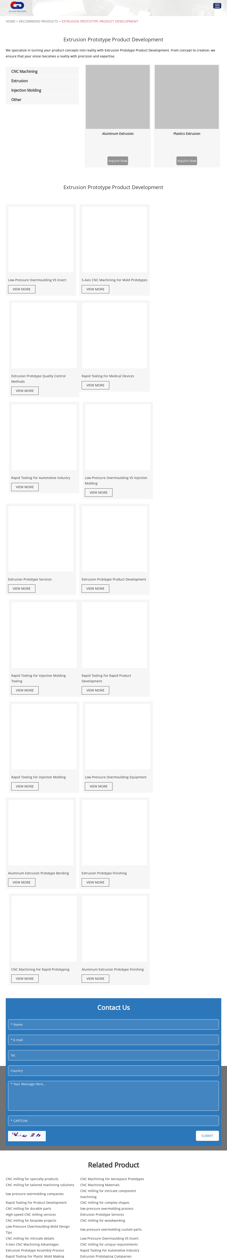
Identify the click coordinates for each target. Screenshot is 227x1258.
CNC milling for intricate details (102, 1035)
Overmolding (16, 1225)
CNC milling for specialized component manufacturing (36, 1086)
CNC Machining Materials (25, 1002)
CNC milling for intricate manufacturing (108, 1053)
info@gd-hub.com (31, 1156)
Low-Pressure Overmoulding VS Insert (37, 279)
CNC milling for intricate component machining (177, 1002)
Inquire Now (117, 161)
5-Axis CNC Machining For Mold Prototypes (105, 282)
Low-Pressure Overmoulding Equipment (185, 582)
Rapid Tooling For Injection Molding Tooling (181, 484)
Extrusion (163, 1144)
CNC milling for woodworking (100, 1026)
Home (10, 21)
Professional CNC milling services (31, 1074)
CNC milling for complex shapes (102, 1011)
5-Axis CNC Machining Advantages (32, 1041)
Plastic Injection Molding (24, 1208)
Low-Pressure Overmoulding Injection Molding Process (106, 1086)
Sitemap (55, 1171)
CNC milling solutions (166, 1062)
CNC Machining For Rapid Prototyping (183, 683)
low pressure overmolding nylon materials (110, 1110)
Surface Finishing (92, 1234)
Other (85, 1194)
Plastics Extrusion (186, 133)
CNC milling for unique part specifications (181, 1086)
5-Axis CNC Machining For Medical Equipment (104, 1074)
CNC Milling (88, 1158)
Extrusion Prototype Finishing (103, 683)
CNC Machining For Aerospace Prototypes (109, 991)
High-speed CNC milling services (103, 1017)
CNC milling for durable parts (172, 1011)
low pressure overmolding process (32, 1017)
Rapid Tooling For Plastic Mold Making (107, 1047)
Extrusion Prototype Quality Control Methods (181, 282)
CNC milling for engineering (27, 1098)
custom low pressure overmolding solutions (175, 1098)
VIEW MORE (22, 288)
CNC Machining (96, 1144)
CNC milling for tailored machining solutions (176, 991)
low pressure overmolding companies (106, 1002)
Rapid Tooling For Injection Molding (108, 582)
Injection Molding (26, 1194)
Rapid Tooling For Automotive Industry (110, 380)
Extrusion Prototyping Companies (175, 1047)
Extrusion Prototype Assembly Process (178, 1041)
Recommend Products (38, 21)
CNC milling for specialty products (32, 991)
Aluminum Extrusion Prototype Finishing (39, 778)
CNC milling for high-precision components (39, 1119)
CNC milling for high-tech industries (177, 1074)
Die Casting (87, 1225)
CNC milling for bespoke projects (31, 1026)
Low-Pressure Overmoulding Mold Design (181, 1119)
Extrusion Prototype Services (30, 481)
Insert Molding (17, 1234)
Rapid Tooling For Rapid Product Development (32, 585)
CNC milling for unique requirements (106, 1041)
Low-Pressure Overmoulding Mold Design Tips (181, 1026)
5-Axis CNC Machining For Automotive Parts (39, 1053)
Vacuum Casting (91, 1208)
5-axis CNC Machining (96, 1175)
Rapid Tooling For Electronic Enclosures (108, 1098)
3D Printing (87, 1216)
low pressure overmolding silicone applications (104, 1062)
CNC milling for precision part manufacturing (172, 1110)
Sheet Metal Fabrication (97, 1243)
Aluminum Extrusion (118, 133)
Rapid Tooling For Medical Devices (34, 380)
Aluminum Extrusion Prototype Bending (38, 683)
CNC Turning (88, 1166)
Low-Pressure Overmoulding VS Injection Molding (185, 383)
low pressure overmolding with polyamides (39, 1110)
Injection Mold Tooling (23, 1216)
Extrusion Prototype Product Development (100, 21)
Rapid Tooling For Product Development (36, 1011)
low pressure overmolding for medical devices (35, 1062)
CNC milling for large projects (100, 1119)
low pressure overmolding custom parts (36, 1035)
